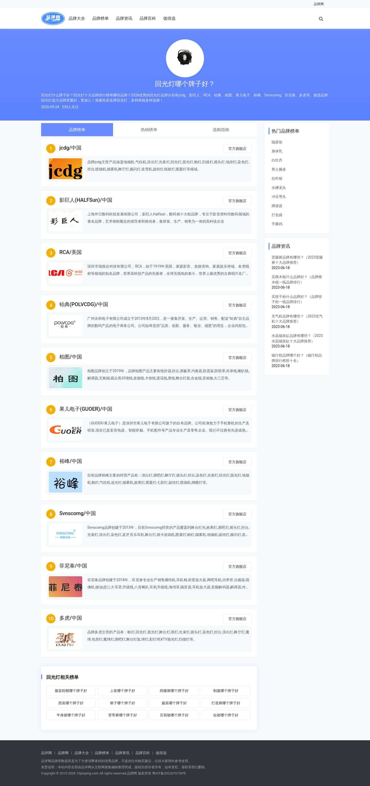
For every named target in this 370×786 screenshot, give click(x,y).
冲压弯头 (279, 197)
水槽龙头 (279, 188)
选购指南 (221, 129)
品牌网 (319, 4)
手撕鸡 (277, 224)
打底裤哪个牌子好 (225, 703)
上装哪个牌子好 (122, 691)
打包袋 (277, 215)
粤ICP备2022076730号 (169, 773)
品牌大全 (77, 18)
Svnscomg (71, 513)
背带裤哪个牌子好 (122, 715)
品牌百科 (148, 18)
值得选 (169, 18)
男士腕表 (279, 169)
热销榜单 (149, 129)
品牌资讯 (124, 18)
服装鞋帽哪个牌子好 (71, 691)
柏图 (64, 357)
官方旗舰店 (237, 149)
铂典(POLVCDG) (77, 304)
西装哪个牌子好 (71, 703)
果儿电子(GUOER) (79, 409)
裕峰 (64, 461)
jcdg (64, 148)
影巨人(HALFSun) (79, 200)
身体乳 (277, 151)
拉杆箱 (277, 178)
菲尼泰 (67, 566)
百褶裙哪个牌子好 (174, 715)
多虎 (64, 618)
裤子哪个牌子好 (122, 703)
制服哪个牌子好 (225, 691)
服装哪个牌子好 (174, 703)
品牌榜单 (100, 18)
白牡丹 (277, 160)
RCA (64, 252)
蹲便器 (277, 206)
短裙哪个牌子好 (225, 715)
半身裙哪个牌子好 (71, 715)
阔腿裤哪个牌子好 (174, 691)
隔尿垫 (277, 142)
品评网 (46, 753)
